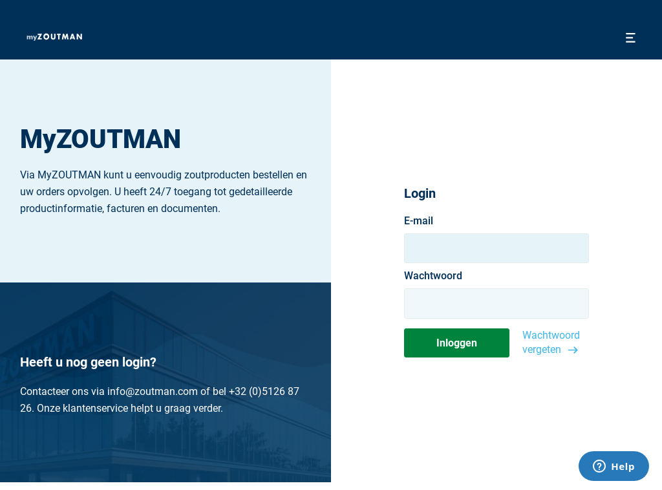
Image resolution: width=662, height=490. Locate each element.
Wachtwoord (433, 276)
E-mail (418, 221)
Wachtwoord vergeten (551, 342)
